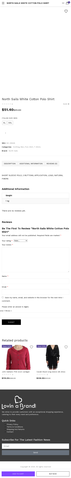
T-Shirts (37, 147)
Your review (7, 245)
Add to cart (18, 474)
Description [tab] (9, 164)
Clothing (16, 147)
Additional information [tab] (31, 164)
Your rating (7, 241)
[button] (67, 3)
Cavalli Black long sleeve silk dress (51, 371)
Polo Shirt (29, 147)
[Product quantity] (5, 133)
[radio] (4, 123)
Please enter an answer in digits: (15, 307)
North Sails (13, 151)
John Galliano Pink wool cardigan (16, 371)
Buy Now (53, 474)
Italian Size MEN (9, 118)
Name (5, 276)
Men (22, 147)
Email (5, 287)
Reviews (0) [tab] (52, 164)
